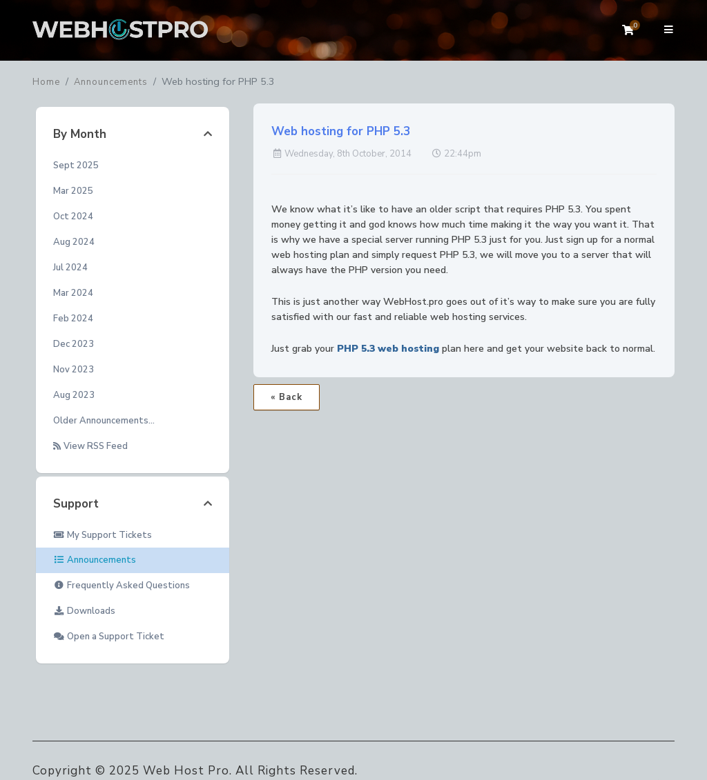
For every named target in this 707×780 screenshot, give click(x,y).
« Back (286, 397)
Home (46, 82)
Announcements (111, 82)
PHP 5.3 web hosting (388, 348)
